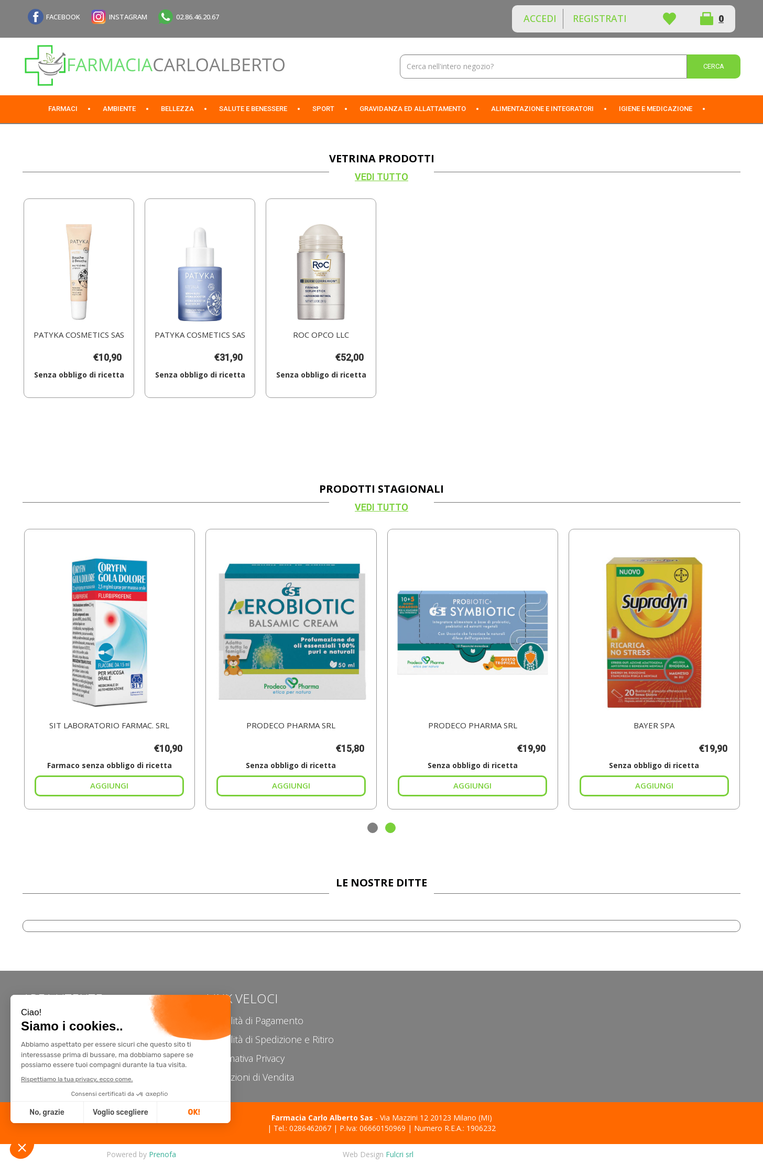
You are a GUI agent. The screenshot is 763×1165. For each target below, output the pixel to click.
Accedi (540, 18)
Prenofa (162, 1154)
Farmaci (63, 109)
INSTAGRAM (128, 16)
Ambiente (119, 109)
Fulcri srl (399, 1154)
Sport (323, 109)
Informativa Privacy (245, 1058)
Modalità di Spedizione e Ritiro (270, 1039)
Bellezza (177, 109)
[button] (373, 828)
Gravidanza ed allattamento (412, 109)
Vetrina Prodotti (381, 158)
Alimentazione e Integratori (542, 109)
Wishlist (669, 19)
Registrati (600, 18)
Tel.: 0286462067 (302, 1128)
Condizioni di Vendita (250, 1077)
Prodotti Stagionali (381, 489)
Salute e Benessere (253, 109)
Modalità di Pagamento (254, 1020)
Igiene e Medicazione (655, 109)
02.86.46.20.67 (197, 16)
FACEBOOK (63, 16)
